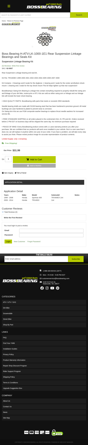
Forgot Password (33, 242)
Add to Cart (36, 159)
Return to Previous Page (15, 21)
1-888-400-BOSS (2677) (52, 271)
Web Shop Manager (66, 442)
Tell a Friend (21, 173)
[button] (44, 15)
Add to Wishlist (35, 166)
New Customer (19, 242)
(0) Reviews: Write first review (13, 66)
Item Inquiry (8, 173)
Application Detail (14, 182)
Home (4, 21)
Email (7, 230)
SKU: (4, 68)
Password (9, 235)
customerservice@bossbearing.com (55, 278)
